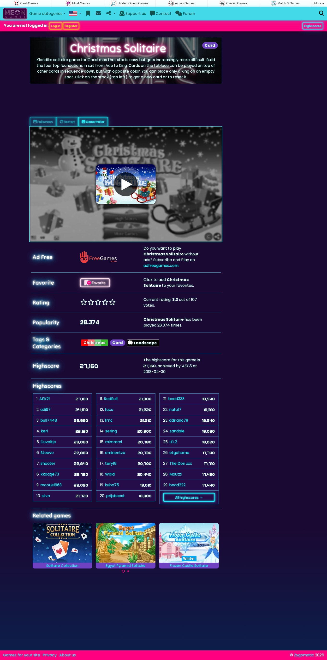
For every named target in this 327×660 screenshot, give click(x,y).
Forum (185, 13)
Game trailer (93, 122)
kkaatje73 (50, 474)
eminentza (115, 452)
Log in (55, 26)
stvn (46, 496)
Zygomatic (304, 655)
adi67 (45, 409)
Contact (161, 13)
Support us (132, 13)
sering (111, 431)
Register (71, 26)
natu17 (175, 409)
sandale (177, 431)
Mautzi (175, 474)
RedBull (111, 399)
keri (44, 431)
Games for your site (21, 655)
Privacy (50, 655)
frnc (109, 420)
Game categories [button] (45, 13)
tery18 (111, 463)
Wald (110, 474)
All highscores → (189, 497)
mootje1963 (51, 485)
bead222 (177, 485)
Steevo (47, 452)
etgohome (179, 452)
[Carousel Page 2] (128, 571)
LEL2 (173, 442)
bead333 (176, 399)
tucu (109, 409)
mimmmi (113, 442)
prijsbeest (115, 496)
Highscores (312, 26)
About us (67, 655)
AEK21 (44, 399)
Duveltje (48, 442)
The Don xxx (180, 463)
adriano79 (178, 420)
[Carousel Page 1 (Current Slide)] (123, 571)
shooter (48, 463)
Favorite (95, 282)
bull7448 (48, 420)
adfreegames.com (160, 265)
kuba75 (112, 485)
